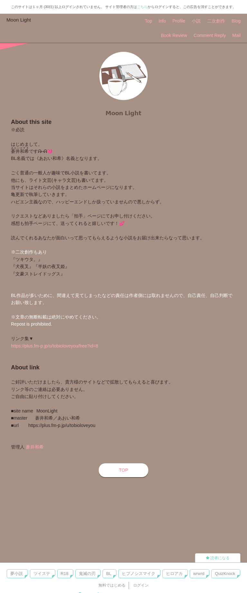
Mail (236, 35)
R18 (65, 573)
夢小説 (16, 573)
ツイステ (41, 573)
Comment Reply (210, 35)
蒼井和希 (35, 446)
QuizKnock (225, 573)
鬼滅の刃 (87, 573)
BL (108, 573)
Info (162, 20)
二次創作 (216, 20)
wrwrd (199, 573)
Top (148, 20)
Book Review (174, 35)
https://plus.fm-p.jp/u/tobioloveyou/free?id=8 (54, 345)
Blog (236, 20)
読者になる (218, 558)
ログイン (141, 585)
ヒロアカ (174, 573)
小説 (196, 20)
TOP (123, 470)
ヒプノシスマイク (138, 573)
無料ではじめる (111, 585)
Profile (178, 20)
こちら (142, 7)
